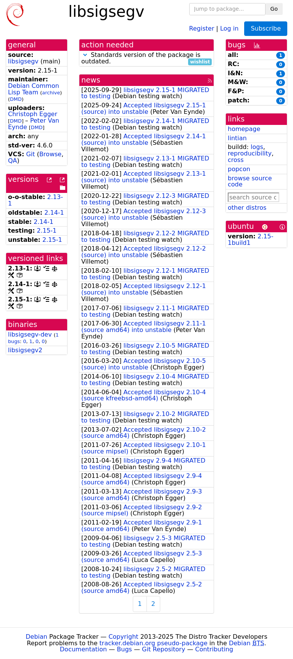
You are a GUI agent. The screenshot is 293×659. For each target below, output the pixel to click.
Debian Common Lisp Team (33, 89)
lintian (237, 138)
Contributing (214, 649)
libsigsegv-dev (30, 334)
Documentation (83, 649)
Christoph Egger (32, 114)
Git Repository (163, 649)
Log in (229, 28)
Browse (50, 154)
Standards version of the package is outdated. (146, 58)
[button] (85, 54)
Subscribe (266, 28)
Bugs (124, 649)
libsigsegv (23, 61)
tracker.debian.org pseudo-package (154, 643)
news (90, 80)
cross (235, 160)
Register (201, 28)
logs (257, 147)
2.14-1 (54, 212)
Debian (36, 636)
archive (51, 93)
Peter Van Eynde (33, 124)
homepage (244, 129)
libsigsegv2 (25, 350)
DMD (16, 99)
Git (30, 154)
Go (274, 9)
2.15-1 (47, 230)
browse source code (250, 181)
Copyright (123, 636)
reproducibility (250, 153)
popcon (239, 169)
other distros (247, 207)
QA (12, 160)
